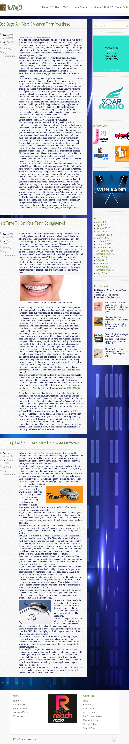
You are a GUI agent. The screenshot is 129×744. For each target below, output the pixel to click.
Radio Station (80, 7)
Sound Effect (101, 7)
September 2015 (105, 269)
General (87, 704)
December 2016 (104, 247)
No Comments (9, 54)
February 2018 (104, 234)
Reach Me (61, 7)
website (44, 330)
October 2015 (103, 266)
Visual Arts (121, 7)
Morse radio (89, 712)
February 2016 (104, 263)
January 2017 (103, 244)
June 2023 (101, 221)
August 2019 (103, 228)
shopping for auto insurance (46, 452)
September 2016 (105, 253)
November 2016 (105, 250)
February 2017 (104, 241)
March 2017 (102, 237)
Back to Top (113, 739)
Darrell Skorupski (8, 36)
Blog (8, 48)
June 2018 (101, 231)
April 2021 (102, 225)
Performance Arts (92, 716)
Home (45, 7)
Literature (88, 708)
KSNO (16, 739)
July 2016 (101, 257)
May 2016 (101, 260)
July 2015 (101, 273)
